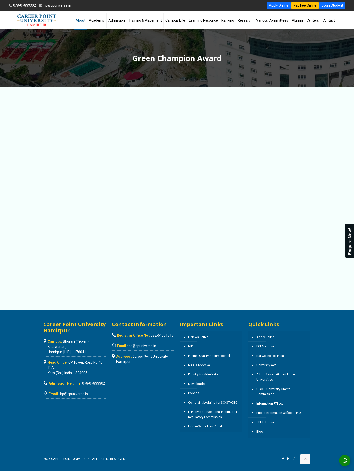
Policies (193, 393)
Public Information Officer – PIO (278, 413)
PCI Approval (265, 346)
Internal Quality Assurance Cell (209, 355)
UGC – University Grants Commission (273, 391)
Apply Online (278, 5)
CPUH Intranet (266, 422)
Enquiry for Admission (204, 374)
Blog (259, 431)
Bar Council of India (270, 355)
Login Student (332, 5)
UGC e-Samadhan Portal (205, 426)
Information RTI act (269, 403)
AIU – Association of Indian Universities (276, 377)
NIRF (191, 346)
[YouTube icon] (288, 458)
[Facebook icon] (283, 458)
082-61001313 (162, 335)
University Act (266, 365)
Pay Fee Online (305, 5)
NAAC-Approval (199, 365)
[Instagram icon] (293, 458)
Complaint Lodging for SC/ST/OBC (212, 402)
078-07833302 (24, 5)
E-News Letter (198, 337)
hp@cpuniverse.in (57, 5)
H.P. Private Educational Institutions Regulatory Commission (212, 414)
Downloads (196, 384)
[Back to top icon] (305, 459)
